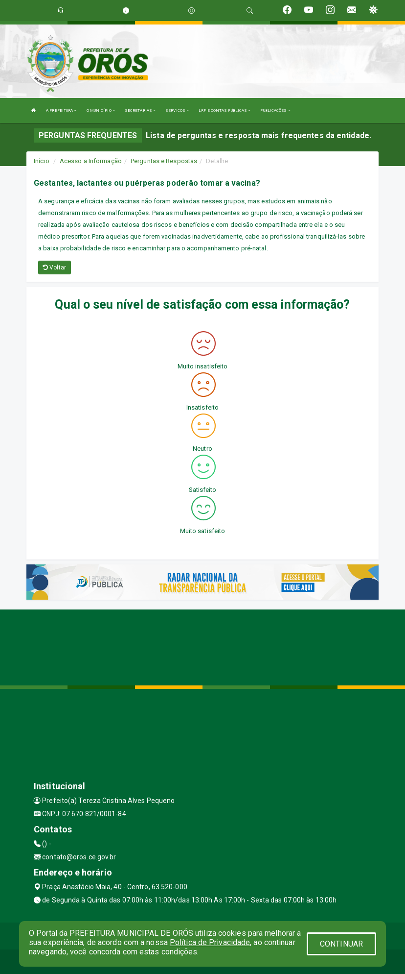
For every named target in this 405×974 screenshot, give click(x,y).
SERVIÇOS (177, 110)
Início (41, 161)
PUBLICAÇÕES (275, 110)
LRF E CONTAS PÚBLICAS (224, 110)
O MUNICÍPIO (101, 110)
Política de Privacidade (210, 942)
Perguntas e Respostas (164, 161)
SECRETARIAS (140, 110)
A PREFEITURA (61, 110)
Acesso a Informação (91, 161)
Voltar (54, 267)
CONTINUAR (341, 944)
